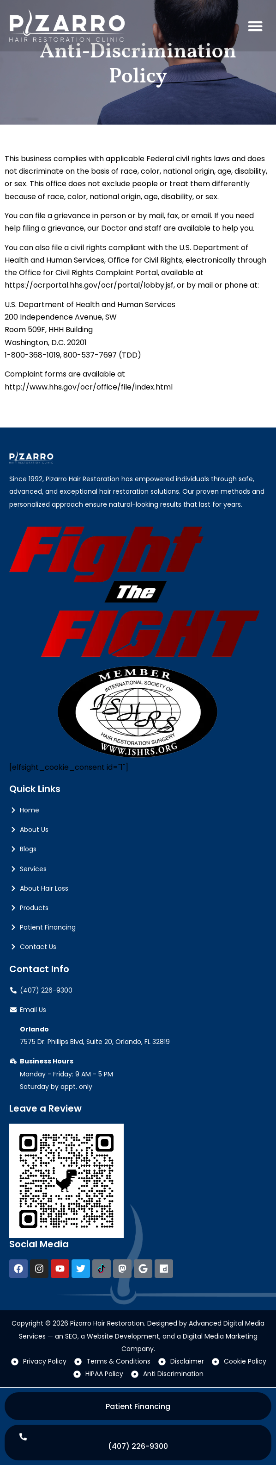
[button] (255, 26)
